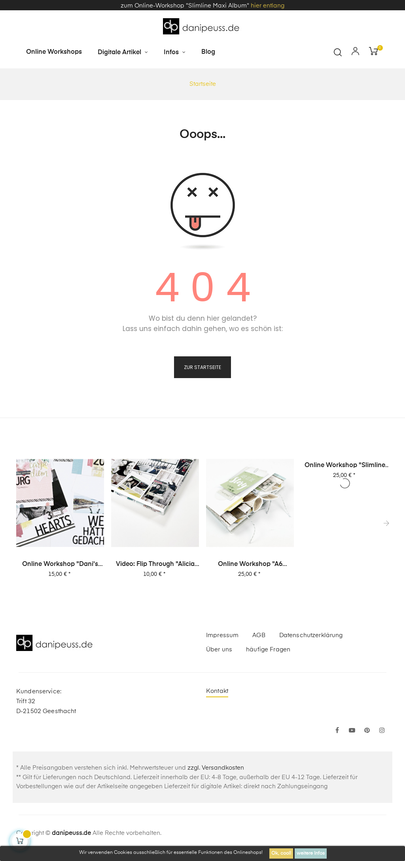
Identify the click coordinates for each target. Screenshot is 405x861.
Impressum (222, 635)
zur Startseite (202, 366)
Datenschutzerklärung (311, 635)
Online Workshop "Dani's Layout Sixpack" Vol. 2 (60, 564)
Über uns (219, 649)
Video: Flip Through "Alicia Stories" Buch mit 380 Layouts (155, 564)
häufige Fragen (268, 649)
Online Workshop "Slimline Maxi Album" (345, 465)
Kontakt (217, 691)
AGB (258, 635)
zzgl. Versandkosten (215, 767)
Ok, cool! (281, 853)
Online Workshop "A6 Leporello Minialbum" (250, 564)
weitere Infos (311, 853)
